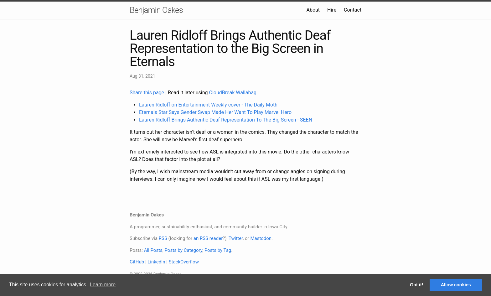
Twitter (236, 238)
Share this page (147, 93)
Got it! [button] (416, 284)
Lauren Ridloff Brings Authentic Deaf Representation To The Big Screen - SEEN (225, 120)
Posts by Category (183, 250)
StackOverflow (184, 262)
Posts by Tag (217, 250)
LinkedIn (156, 262)
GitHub (137, 262)
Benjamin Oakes (156, 10)
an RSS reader (208, 238)
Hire (331, 10)
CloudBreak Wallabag (233, 93)
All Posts (153, 250)
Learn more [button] (103, 284)
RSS (163, 238)
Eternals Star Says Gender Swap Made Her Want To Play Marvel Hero (215, 112)
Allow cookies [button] (456, 284)
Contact (352, 10)
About (313, 10)
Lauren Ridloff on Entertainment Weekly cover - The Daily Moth (208, 105)
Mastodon (260, 238)
